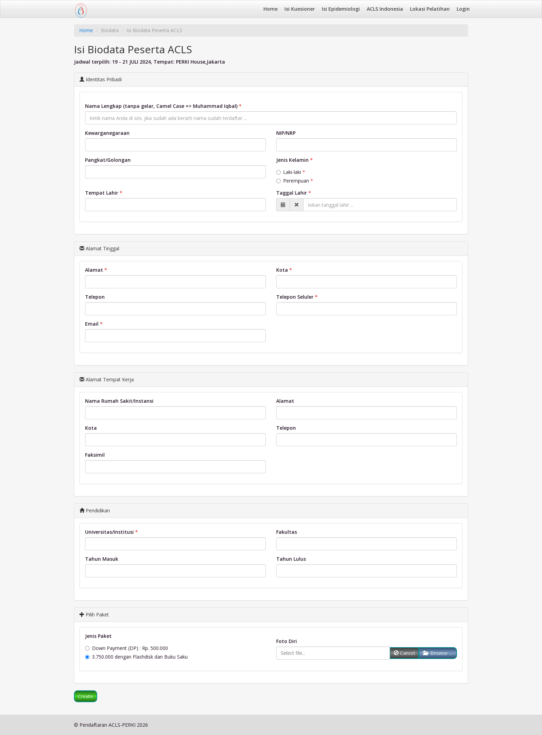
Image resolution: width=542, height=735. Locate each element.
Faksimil (95, 455)
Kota (282, 270)
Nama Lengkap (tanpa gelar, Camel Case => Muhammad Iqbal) (161, 106)
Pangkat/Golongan (108, 160)
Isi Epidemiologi (341, 9)
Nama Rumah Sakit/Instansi (119, 401)
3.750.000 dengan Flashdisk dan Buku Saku (136, 656)
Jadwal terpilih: (92, 61)
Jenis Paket (98, 636)
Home (270, 9)
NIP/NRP (286, 133)
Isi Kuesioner (299, 9)
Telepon (95, 297)
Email (92, 323)
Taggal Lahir (291, 192)
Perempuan (292, 180)
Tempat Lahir (101, 192)
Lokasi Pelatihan (430, 9)
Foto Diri (286, 641)
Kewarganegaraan (107, 133)
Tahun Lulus (291, 559)
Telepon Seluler (295, 297)
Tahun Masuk (101, 559)
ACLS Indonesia (385, 9)
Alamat (94, 270)
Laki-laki (288, 172)
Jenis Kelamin (292, 160)
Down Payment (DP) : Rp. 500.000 (126, 648)
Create (85, 696)
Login (463, 9)
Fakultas (286, 532)
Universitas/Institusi (109, 532)
